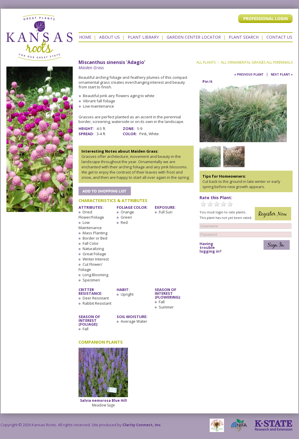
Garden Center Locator (194, 37)
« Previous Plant (249, 74)
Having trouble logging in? (211, 247)
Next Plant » (282, 74)
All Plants (206, 62)
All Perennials (279, 62)
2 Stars (210, 204)
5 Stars (230, 204)
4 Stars (223, 204)
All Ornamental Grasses (243, 62)
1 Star (203, 204)
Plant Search (244, 37)
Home (85, 37)
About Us (109, 37)
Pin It (207, 81)
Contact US (279, 37)
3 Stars (217, 204)
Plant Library (143, 37)
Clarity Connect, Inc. (142, 424)
